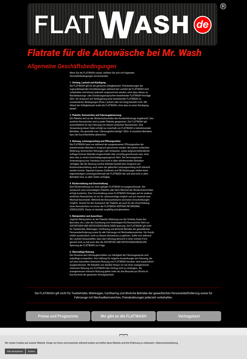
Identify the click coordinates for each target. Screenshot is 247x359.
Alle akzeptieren (15, 351)
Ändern (31, 351)
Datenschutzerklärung (167, 343)
